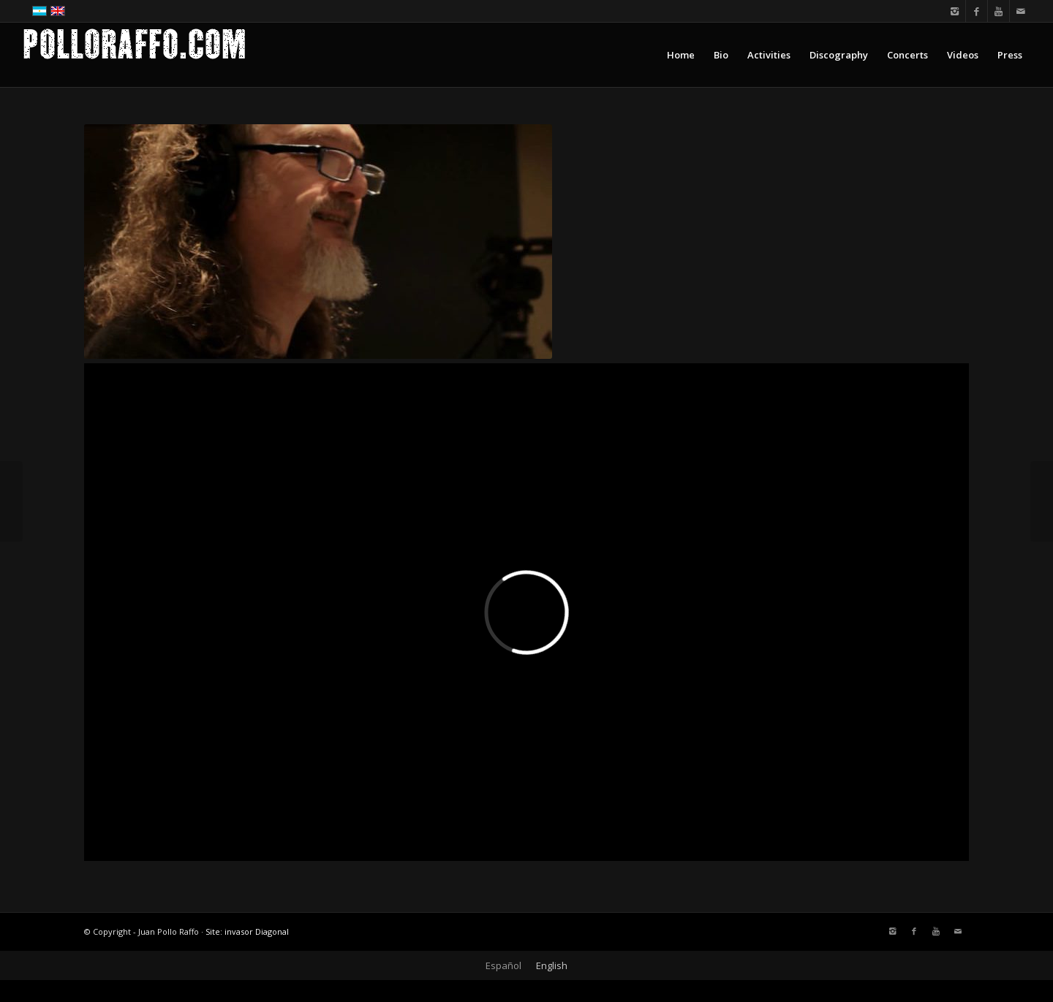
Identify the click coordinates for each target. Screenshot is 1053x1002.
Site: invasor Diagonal (247, 931)
